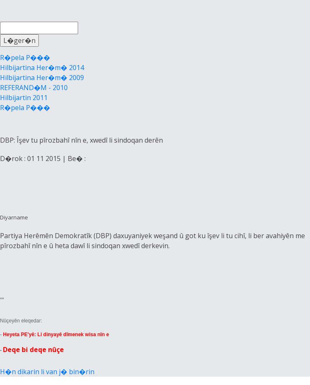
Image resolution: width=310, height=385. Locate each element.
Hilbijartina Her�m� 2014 (42, 67)
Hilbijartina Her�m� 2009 (42, 77)
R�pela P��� (25, 57)
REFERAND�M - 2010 (34, 87)
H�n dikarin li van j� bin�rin (47, 371)
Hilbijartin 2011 (24, 97)
